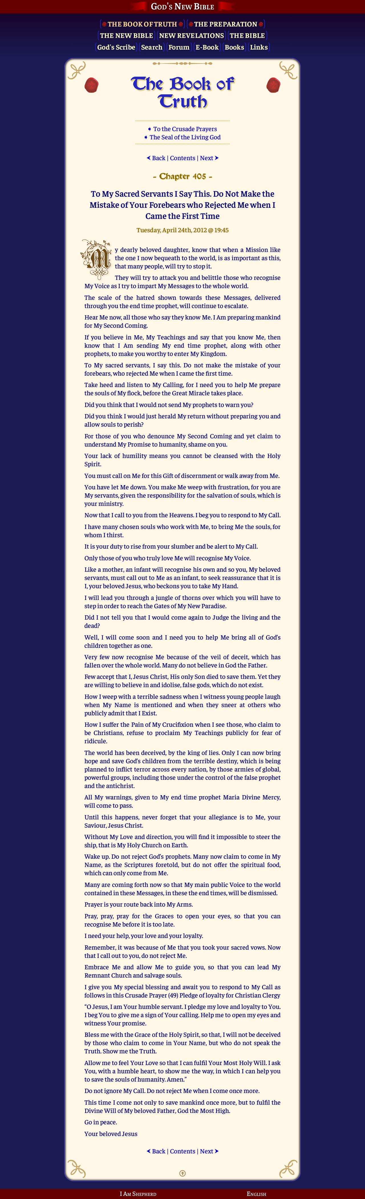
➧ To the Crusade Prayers (182, 128)
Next (209, 157)
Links (259, 46)
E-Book (207, 46)
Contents (182, 157)
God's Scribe (116, 46)
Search (152, 46)
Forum (179, 46)
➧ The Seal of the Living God (182, 137)
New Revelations (191, 34)
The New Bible (126, 34)
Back (155, 157)
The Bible (247, 34)
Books (234, 46)
